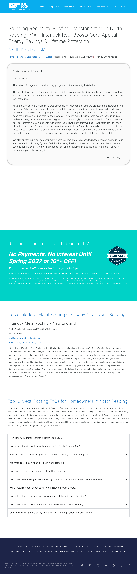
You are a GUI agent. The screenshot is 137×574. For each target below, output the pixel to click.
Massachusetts (45, 57)
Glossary (90, 551)
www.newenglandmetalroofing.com (25, 342)
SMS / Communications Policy (21, 551)
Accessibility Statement (43, 551)
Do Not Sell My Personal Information (86, 546)
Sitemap (115, 551)
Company (55, 7)
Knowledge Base (102, 551)
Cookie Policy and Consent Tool (58, 546)
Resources (86, 7)
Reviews (19, 57)
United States (31, 57)
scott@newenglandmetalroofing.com (25, 338)
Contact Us (119, 7)
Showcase (103, 7)
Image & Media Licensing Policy (67, 551)
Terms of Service (37, 546)
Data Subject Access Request (114, 546)
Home (41, 7)
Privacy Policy (23, 546)
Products (70, 7)
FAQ (82, 551)
